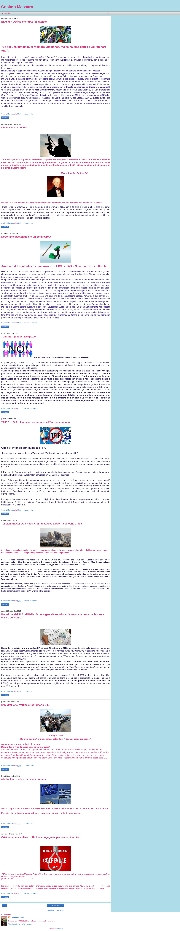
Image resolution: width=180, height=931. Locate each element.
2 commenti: (28, 510)
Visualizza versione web (55, 910)
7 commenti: (28, 223)
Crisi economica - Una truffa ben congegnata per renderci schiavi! (41, 837)
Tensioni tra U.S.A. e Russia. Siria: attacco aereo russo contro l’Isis (42, 523)
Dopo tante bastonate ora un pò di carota (26, 236)
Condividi (5, 117)
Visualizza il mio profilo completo (20, 924)
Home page (55, 905)
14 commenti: (29, 766)
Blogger (60, 929)
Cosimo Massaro (17, 7)
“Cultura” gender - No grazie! (19, 336)
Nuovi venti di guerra (14, 127)
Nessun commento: (31, 323)
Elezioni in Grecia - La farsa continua (23, 779)
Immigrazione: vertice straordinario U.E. (25, 704)
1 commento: (28, 114)
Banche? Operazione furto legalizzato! (24, 21)
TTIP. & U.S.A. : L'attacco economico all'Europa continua (35, 422)
